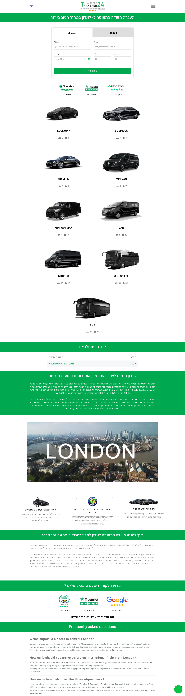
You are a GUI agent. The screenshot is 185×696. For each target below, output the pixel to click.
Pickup (56, 42)
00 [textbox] (116, 59)
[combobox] (72, 47)
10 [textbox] (96, 59)
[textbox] (72, 47)
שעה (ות (97, 54)
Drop (96, 42)
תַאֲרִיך (56, 54)
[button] (178, 689)
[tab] (72, 32)
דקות (116, 54)
